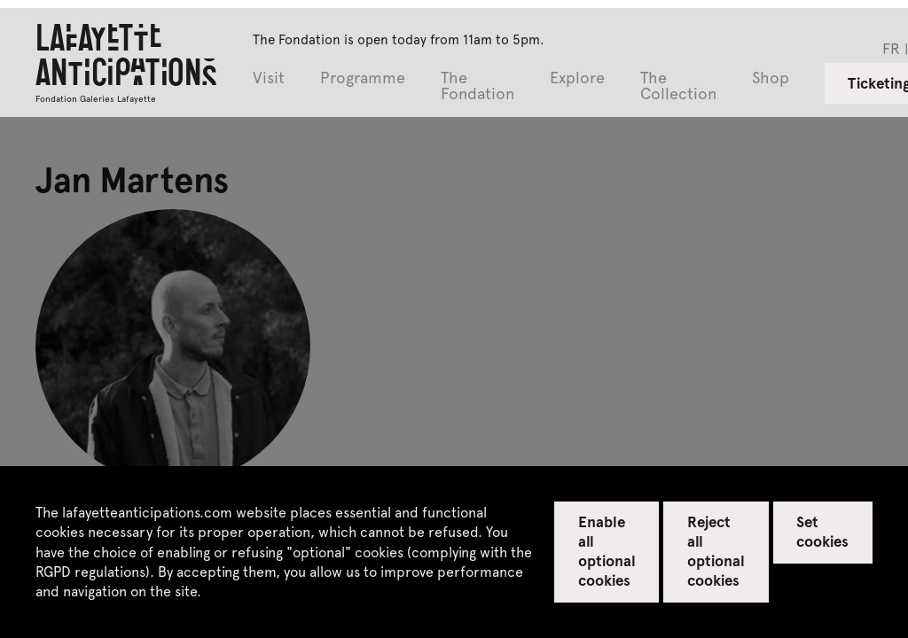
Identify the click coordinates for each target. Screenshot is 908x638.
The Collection (678, 86)
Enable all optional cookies (607, 550)
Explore (577, 78)
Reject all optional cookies (716, 550)
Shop (770, 78)
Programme (362, 78)
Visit (269, 78)
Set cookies (822, 530)
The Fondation (477, 86)
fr (891, 47)
